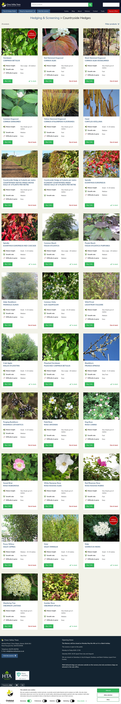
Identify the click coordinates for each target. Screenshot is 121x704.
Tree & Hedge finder (9, 11)
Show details (81, 701)
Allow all (108, 690)
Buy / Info (8, 81)
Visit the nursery (43, 11)
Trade (102, 11)
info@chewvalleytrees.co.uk (15, 651)
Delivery (87, 11)
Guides (66, 11)
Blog (73, 11)
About (80, 11)
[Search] (59, 5)
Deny (108, 699)
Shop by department (27, 11)
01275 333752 (14, 649)
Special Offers (113, 11)
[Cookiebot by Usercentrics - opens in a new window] (10, 701)
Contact (95, 11)
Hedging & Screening (44, 18)
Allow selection (108, 695)
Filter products (112, 24)
